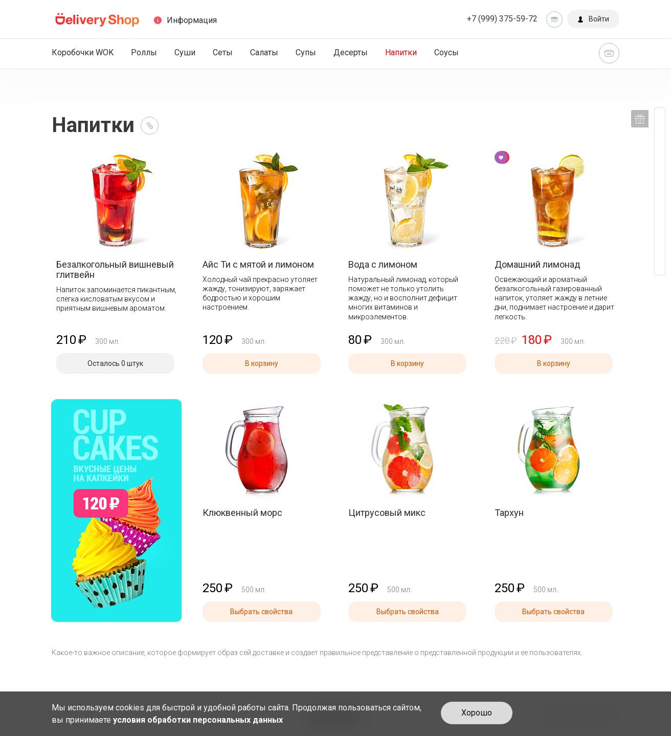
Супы (306, 52)
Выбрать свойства (261, 612)
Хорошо (476, 713)
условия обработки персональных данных (198, 720)
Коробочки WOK (83, 52)
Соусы (446, 52)
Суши (184, 52)
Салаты (264, 52)
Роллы (144, 52)
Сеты (223, 52)
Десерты (350, 52)
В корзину (261, 363)
